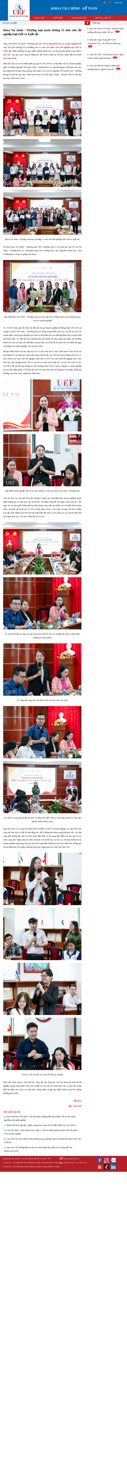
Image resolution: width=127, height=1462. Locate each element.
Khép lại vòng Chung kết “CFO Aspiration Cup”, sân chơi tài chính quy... (104, 43)
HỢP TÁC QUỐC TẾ (103, 18)
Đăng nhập (118, 2)
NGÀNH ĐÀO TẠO (79, 18)
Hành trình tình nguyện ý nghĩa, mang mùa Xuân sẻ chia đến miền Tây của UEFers (41, 1125)
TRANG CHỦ (39, 18)
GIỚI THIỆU (58, 18)
